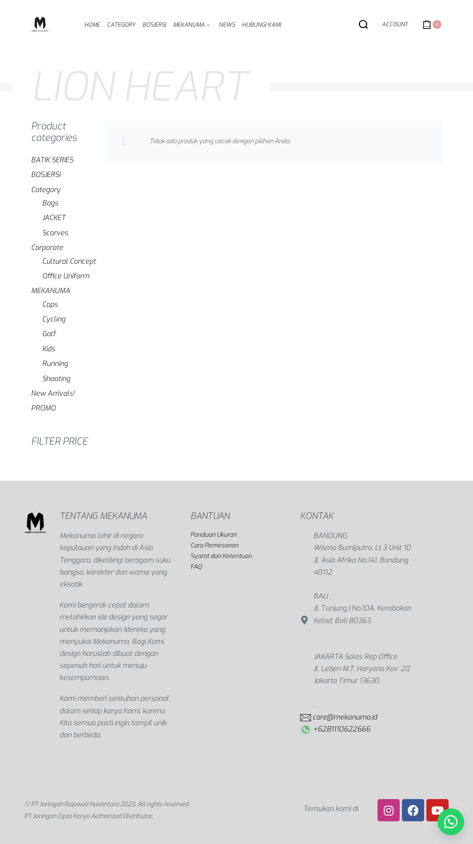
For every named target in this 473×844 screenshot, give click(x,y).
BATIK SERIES (52, 160)
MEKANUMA (50, 290)
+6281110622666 (341, 729)
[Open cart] (432, 24)
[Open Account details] (395, 24)
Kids (48, 349)
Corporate (47, 247)
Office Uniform (65, 276)
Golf (49, 333)
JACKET (54, 217)
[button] (450, 821)
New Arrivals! (53, 393)
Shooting (56, 378)
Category (45, 189)
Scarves (55, 232)
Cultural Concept (69, 261)
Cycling (53, 319)
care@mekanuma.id (345, 717)
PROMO (43, 408)
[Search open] (363, 24)
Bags (50, 203)
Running (55, 363)
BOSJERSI (45, 174)
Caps (50, 304)
